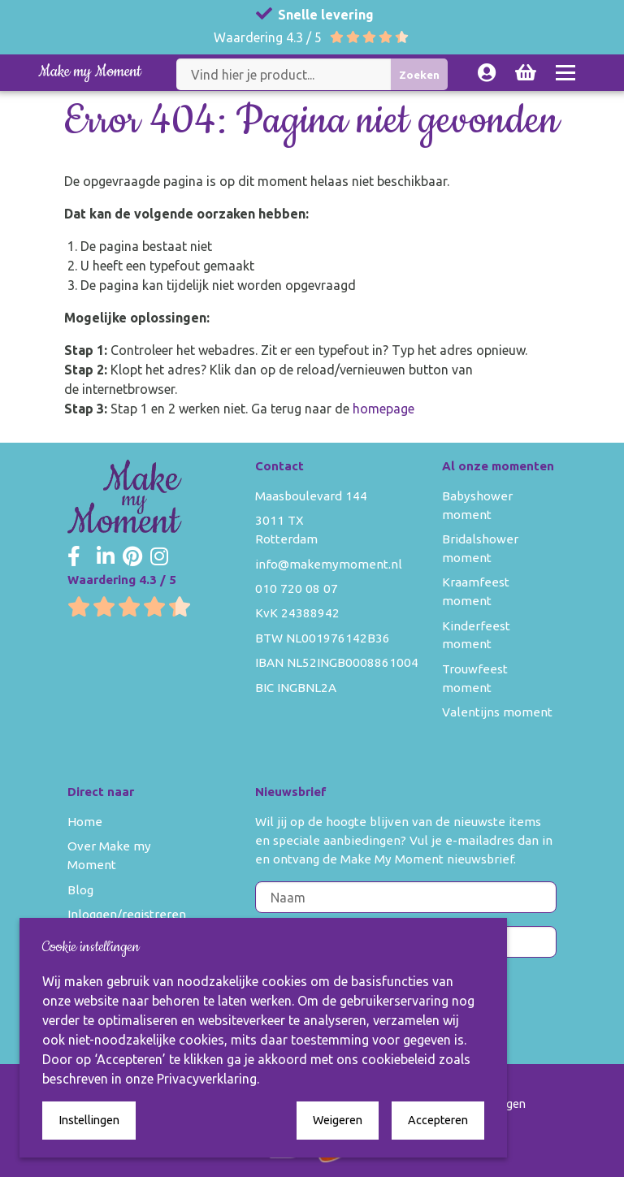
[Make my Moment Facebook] (73, 557)
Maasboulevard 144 (311, 496)
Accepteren (438, 1120)
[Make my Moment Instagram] (159, 557)
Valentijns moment (497, 712)
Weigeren (337, 1120)
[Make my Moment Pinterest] (132, 557)
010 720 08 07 (296, 588)
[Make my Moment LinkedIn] (106, 557)
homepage (383, 408)
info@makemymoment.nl (328, 564)
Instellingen (88, 1120)
